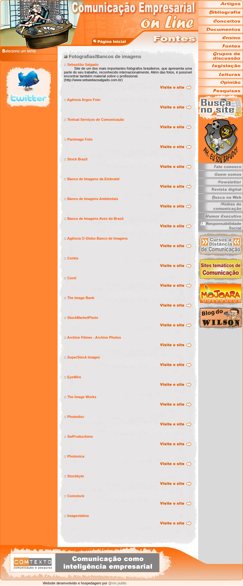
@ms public (117, 583)
